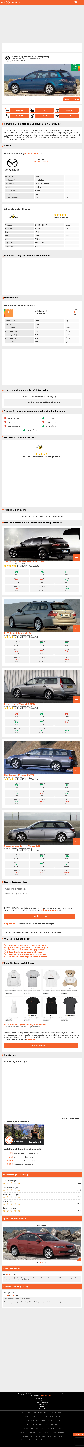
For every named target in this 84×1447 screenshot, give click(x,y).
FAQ (42, 1406)
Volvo (61, 1440)
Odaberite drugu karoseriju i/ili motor (25, 952)
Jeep (40, 1424)
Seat (43, 1436)
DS (46, 1416)
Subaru (24, 1440)
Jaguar (34, 1424)
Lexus (42, 1428)
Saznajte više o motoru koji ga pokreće (25, 950)
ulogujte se (9, 924)
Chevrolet (58, 1412)
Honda (49, 1420)
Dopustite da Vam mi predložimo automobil (27, 957)
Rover (32, 1436)
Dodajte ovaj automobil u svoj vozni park (26, 945)
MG (47, 1428)
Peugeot (53, 1432)
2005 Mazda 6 (42, 1225)
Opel (46, 1432)
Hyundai (57, 1420)
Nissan (40, 1432)
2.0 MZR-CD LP (41, 161)
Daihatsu (58, 1416)
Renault (25, 1436)
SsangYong (58, 1436)
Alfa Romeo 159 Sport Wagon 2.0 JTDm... (24, 562)
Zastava (39, 1444)
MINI (52, 1428)
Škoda (46, 1444)
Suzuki (31, 1440)
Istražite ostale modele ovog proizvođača (26, 954)
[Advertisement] (42, 24)
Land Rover (34, 1428)
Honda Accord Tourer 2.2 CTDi (19, 775)
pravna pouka (42, 1404)
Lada (57, 1424)
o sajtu (42, 1401)
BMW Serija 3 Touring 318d (17, 633)
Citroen (33, 1416)
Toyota (43, 1440)
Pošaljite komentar (40, 916)
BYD (45, 1412)
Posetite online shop (41, 1045)
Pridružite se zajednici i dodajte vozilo (42, 402)
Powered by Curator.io (70, 1118)
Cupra (40, 1416)
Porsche (61, 1432)
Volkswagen (52, 1440)
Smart (49, 1436)
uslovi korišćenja (42, 1403)
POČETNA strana (42, 1399)
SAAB (38, 1436)
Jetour (46, 1424)
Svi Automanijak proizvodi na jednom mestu (25, 1024)
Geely (43, 1420)
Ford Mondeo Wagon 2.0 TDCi (19, 704)
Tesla (37, 1440)
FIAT (32, 1420)
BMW (40, 1412)
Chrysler (25, 1416)
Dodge (26, 1420)
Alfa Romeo (26, 1412)
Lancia (25, 1428)
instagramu (31, 1039)
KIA (52, 1424)
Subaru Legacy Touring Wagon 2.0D (22, 846)
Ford (37, 1420)
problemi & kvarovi (32, 153)
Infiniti (27, 1424)
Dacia (51, 1416)
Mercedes (23, 1432)
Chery (51, 1412)
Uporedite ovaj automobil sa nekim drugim (27, 947)
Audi (34, 1412)
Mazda (58, 1428)
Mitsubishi (32, 1432)
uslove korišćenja (49, 910)
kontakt (42, 1408)
